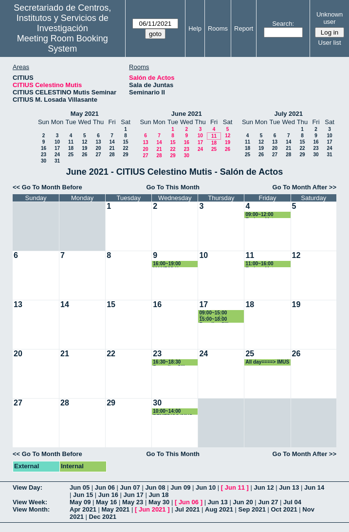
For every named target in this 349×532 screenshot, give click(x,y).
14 (111, 142)
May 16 (106, 502)
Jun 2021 (152, 509)
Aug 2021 (219, 509)
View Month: (31, 509)
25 (70, 154)
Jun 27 (268, 502)
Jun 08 (155, 487)
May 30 (158, 502)
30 (43, 161)
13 (98, 142)
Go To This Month (173, 187)
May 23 (132, 502)
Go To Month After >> (304, 187)
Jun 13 (289, 487)
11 (70, 142)
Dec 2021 (102, 516)
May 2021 (85, 113)
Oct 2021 (284, 509)
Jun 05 (80, 487)
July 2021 (288, 113)
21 (111, 148)
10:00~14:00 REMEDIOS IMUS (172, 411)
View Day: (27, 487)
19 (84, 148)
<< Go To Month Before (47, 187)
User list (329, 42)
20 (98, 148)
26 (84, 154)
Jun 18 (158, 494)
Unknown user (329, 18)
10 (57, 142)
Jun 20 (243, 502)
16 (43, 148)
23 (43, 154)
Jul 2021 (187, 509)
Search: (283, 23)
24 (57, 154)
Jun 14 (314, 487)
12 (84, 142)
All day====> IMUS (267, 362)
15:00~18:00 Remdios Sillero (217, 319)
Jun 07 (130, 487)
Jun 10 (206, 487)
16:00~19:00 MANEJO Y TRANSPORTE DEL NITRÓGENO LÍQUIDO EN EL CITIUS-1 (175, 264)
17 (57, 148)
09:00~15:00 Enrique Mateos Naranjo (217, 313)
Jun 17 (134, 494)
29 (125, 154)
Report (243, 28)
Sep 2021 (252, 509)
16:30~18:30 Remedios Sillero (172, 362)
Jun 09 (180, 487)
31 (57, 161)
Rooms (218, 28)
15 (125, 142)
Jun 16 (108, 494)
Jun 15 (83, 494)
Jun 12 (264, 487)
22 (125, 148)
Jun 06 (105, 487)
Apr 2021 (83, 509)
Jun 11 (235, 487)
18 (70, 148)
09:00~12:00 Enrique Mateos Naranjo (263, 215)
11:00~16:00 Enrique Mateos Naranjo (263, 264)
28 (111, 154)
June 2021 (186, 113)
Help (195, 28)
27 (98, 154)
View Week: (30, 502)
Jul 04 (292, 502)
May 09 (80, 502)
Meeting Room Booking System (62, 44)
